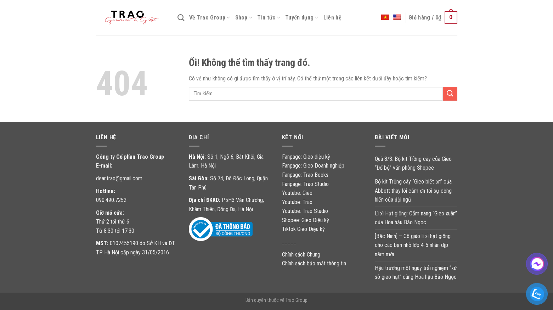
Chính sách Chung (301, 254)
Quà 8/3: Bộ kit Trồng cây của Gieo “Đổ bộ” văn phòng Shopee (413, 163)
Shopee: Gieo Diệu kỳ (305, 220)
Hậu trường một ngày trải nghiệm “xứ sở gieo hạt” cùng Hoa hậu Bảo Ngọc (416, 273)
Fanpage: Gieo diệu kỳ (306, 156)
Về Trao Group (209, 17)
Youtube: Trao (298, 202)
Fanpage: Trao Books (306, 174)
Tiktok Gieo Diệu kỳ (303, 229)
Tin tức (268, 17)
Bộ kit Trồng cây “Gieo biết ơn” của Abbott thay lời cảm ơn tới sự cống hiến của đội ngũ (413, 190)
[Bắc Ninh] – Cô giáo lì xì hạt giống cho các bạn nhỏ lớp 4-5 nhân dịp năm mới (413, 245)
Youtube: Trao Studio (305, 211)
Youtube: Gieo (297, 193)
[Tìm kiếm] (180, 17)
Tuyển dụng (301, 17)
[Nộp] (450, 94)
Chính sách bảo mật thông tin (314, 263)
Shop (244, 17)
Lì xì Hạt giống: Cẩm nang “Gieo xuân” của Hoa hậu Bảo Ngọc (416, 218)
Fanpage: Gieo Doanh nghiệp (313, 165)
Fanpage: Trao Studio (305, 184)
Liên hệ (332, 17)
